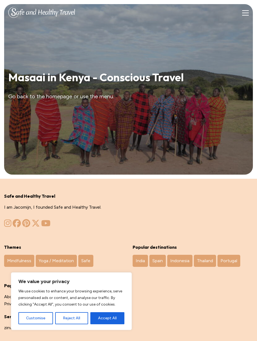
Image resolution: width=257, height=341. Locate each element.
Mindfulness (19, 260)
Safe (85, 260)
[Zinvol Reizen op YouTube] (46, 224)
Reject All (71, 318)
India (140, 260)
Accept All (107, 318)
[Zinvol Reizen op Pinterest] (26, 224)
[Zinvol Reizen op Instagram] (7, 224)
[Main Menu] (245, 13)
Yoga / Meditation (56, 260)
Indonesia (179, 260)
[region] (71, 301)
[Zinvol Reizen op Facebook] (17, 224)
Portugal (228, 260)
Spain (157, 260)
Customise (35, 318)
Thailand (205, 260)
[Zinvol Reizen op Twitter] (36, 224)
